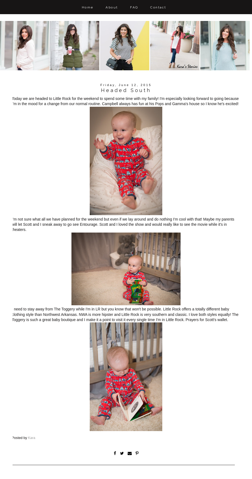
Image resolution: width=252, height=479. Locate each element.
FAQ (134, 7)
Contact (158, 7)
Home (88, 7)
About (112, 7)
